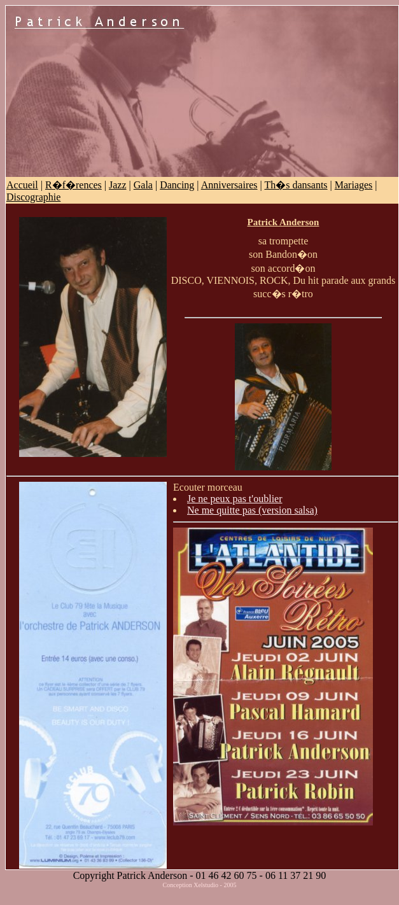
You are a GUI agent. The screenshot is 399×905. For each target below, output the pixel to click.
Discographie (33, 197)
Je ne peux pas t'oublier (235, 498)
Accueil (22, 184)
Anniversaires (229, 184)
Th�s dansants (295, 184)
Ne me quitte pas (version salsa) (252, 510)
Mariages (354, 184)
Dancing (177, 184)
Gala (143, 184)
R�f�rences (73, 184)
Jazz (118, 184)
